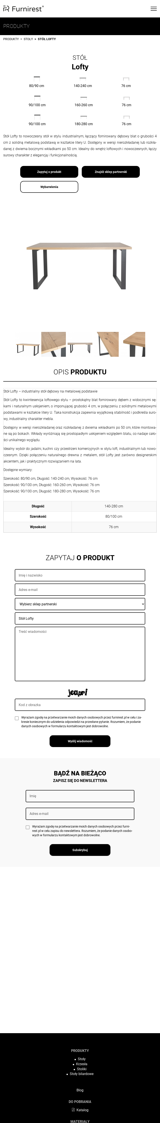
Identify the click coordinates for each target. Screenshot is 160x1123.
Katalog (80, 1110)
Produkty (11, 39)
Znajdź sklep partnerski (111, 172)
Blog (80, 1090)
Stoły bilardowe (81, 1074)
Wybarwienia (49, 187)
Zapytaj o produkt (49, 172)
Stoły (28, 39)
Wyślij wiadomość (80, 741)
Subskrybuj (80, 850)
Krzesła (81, 1064)
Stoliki (82, 1069)
